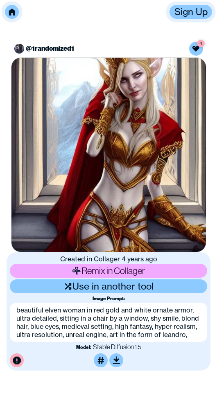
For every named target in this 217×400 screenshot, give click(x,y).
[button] (12, 12)
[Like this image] (196, 49)
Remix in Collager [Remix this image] (108, 270)
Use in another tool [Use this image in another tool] (108, 286)
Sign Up (191, 12)
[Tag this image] (101, 360)
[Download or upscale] (116, 360)
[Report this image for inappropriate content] (17, 360)
